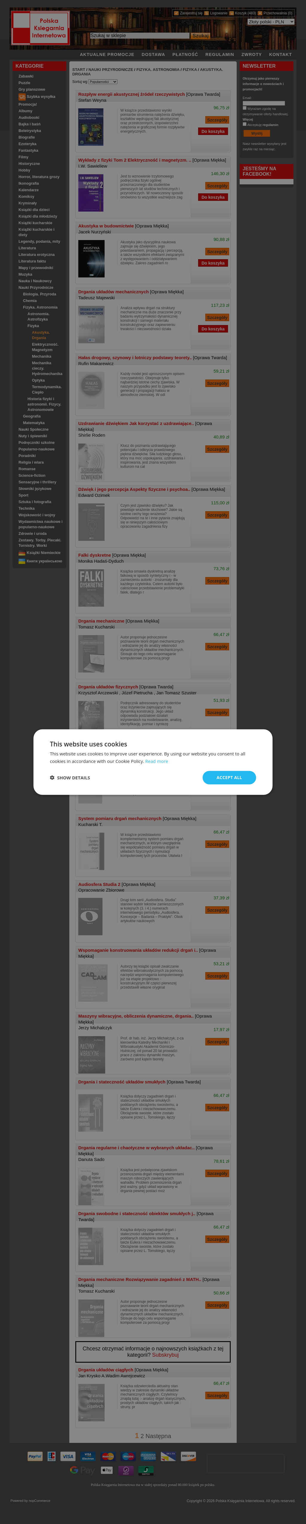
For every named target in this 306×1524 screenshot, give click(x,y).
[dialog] (153, 762)
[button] (70, 777)
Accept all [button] (229, 777)
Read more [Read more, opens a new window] (156, 761)
